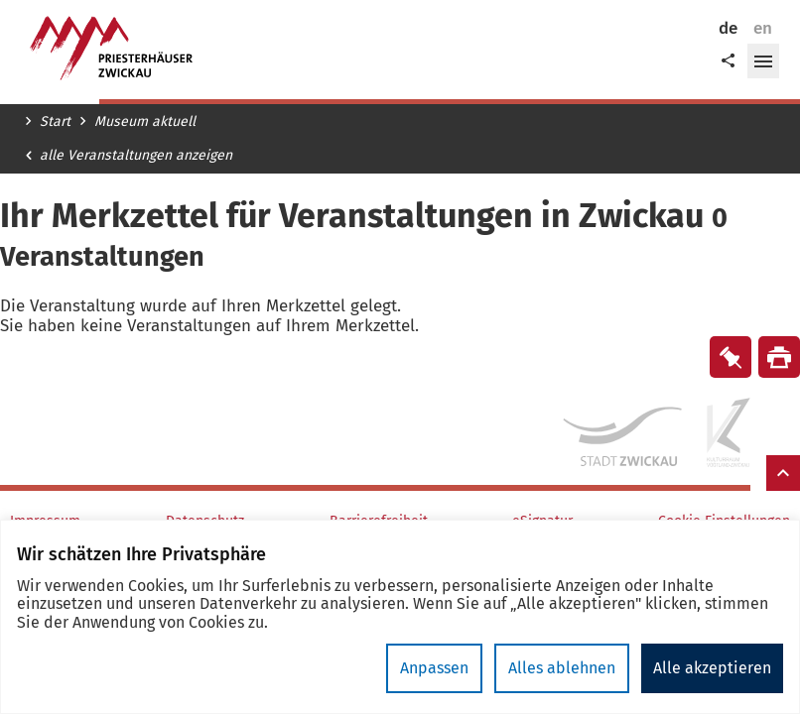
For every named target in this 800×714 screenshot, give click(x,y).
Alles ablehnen (561, 667)
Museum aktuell (145, 122)
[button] (763, 61)
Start (55, 122)
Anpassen (434, 667)
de (728, 28)
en (762, 28)
